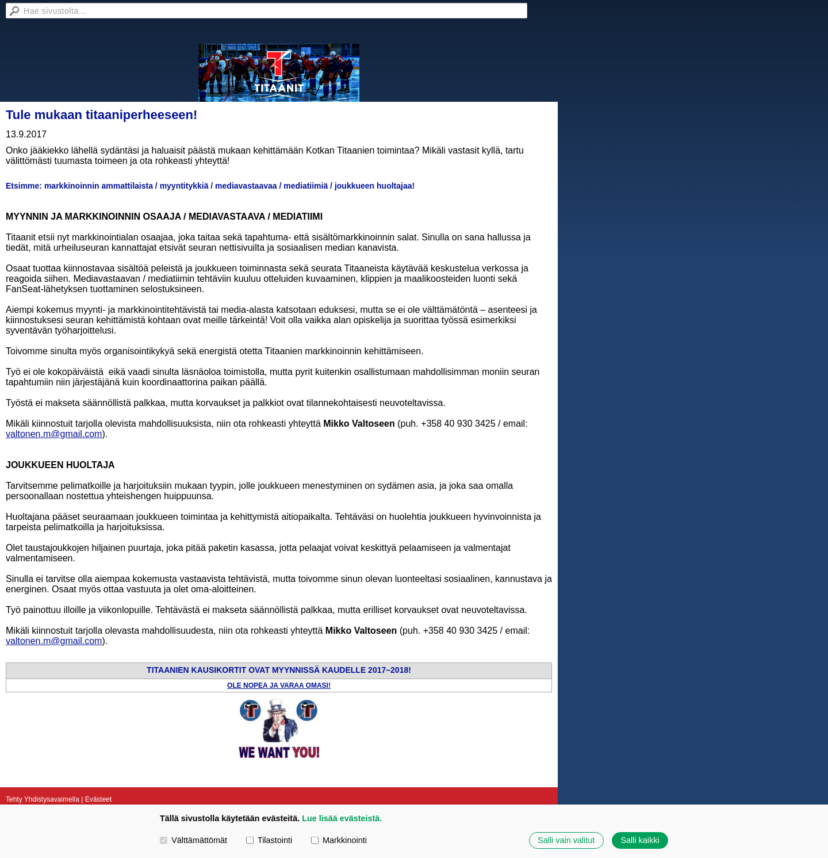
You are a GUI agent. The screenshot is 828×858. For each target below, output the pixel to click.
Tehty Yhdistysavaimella (42, 799)
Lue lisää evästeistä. (342, 818)
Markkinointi (339, 840)
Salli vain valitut (566, 840)
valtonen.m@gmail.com (54, 434)
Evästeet (98, 799)
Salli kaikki (639, 840)
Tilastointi (269, 840)
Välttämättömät (193, 840)
